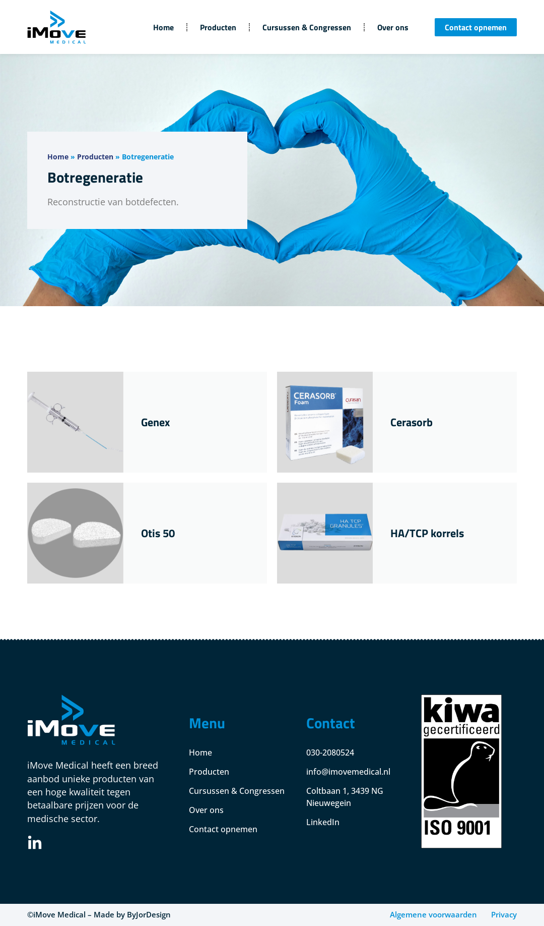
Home (163, 27)
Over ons (393, 27)
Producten (218, 27)
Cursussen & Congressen (306, 27)
